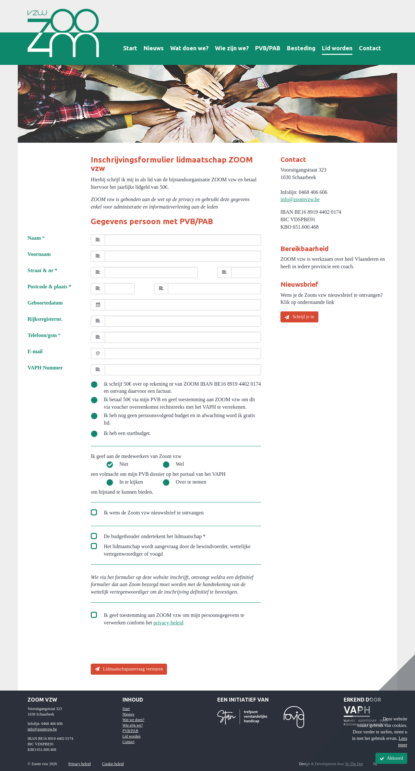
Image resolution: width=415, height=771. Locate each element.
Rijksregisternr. (45, 319)
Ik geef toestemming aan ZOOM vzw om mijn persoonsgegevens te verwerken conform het (174, 618)
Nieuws (154, 48)
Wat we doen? (134, 719)
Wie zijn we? (232, 48)
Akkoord (391, 758)
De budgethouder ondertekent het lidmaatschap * (155, 536)
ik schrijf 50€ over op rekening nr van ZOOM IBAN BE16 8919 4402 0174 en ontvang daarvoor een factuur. (182, 387)
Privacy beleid (79, 764)
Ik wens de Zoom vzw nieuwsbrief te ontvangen (154, 512)
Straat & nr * (42, 270)
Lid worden (337, 48)
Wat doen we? (189, 48)
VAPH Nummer (45, 367)
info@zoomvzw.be (300, 199)
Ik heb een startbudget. (127, 433)
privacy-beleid (168, 622)
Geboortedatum (45, 303)
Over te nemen (191, 482)
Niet (123, 464)
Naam (34, 238)
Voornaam (39, 254)
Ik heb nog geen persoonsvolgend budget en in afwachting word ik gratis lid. (179, 419)
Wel (180, 464)
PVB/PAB (267, 48)
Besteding (301, 48)
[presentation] (140, 645)
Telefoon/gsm (42, 335)
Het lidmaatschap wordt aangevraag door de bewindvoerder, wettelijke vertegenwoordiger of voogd (177, 550)
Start (130, 48)
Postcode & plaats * (49, 286)
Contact (370, 48)
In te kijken (131, 482)
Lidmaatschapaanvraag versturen (129, 669)
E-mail (35, 351)
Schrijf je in (299, 316)
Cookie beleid (113, 764)
